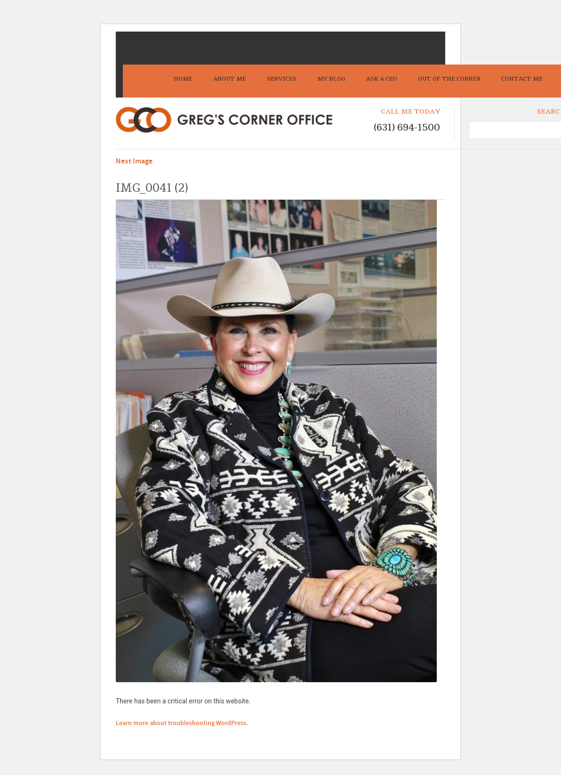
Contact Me (522, 78)
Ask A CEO (381, 78)
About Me (229, 78)
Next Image (134, 161)
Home (183, 78)
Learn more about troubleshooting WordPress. (182, 723)
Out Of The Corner (449, 78)
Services (282, 78)
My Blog (331, 78)
